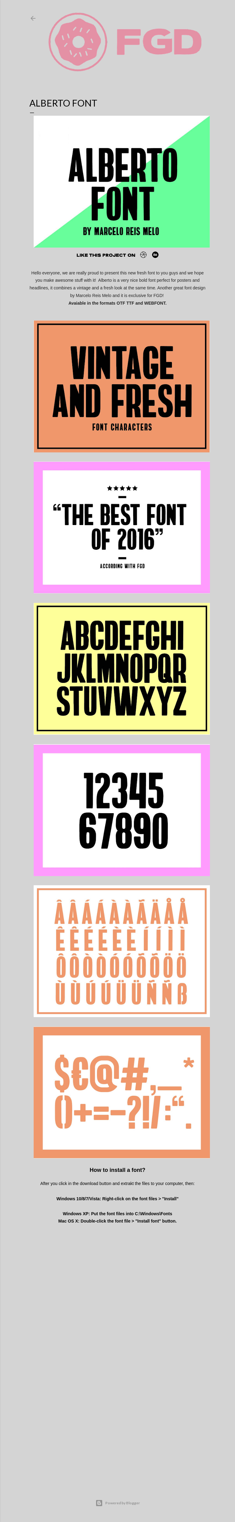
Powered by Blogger (117, 1503)
